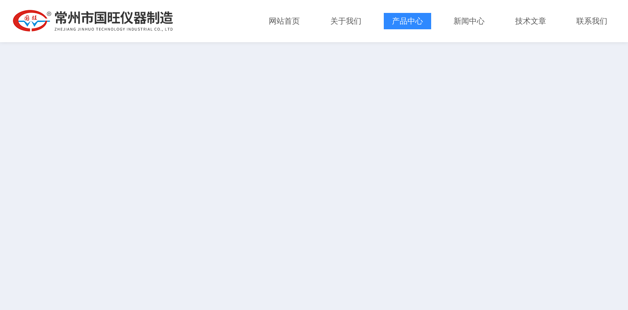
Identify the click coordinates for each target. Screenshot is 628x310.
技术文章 (530, 21)
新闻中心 (469, 21)
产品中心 (407, 21)
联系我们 (591, 21)
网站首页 (284, 21)
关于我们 (345, 21)
